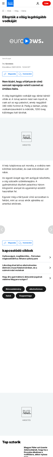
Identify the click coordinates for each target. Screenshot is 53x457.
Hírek (9, 11)
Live (46, 3)
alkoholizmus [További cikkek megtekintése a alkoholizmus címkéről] (36, 289)
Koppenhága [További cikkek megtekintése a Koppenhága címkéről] (25, 295)
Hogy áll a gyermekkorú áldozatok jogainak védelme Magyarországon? (22, 278)
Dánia (23, 11)
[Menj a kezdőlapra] (10, 3)
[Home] (3, 11)
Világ (16, 11)
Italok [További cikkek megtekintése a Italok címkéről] (8, 295)
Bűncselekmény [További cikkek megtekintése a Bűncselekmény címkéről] (13, 289)
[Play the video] (26, 41)
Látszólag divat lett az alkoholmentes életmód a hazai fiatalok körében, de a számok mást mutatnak (19, 267)
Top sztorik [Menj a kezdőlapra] (11, 442)
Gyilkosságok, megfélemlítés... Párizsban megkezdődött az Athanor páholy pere (21, 257)
